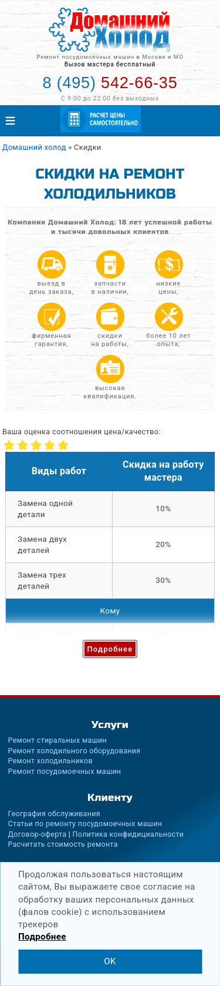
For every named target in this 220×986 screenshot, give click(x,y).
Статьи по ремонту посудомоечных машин (85, 823)
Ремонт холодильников (50, 760)
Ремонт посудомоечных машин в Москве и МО (109, 56)
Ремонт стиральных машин (57, 740)
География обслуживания (54, 813)
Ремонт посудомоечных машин (64, 771)
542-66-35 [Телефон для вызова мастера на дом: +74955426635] (110, 83)
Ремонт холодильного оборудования (74, 750)
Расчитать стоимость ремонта (63, 844)
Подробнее (110, 649)
